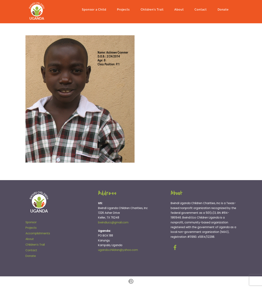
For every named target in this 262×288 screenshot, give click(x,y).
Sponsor (31, 222)
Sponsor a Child (94, 9)
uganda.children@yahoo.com (118, 250)
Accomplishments (37, 233)
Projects (123, 9)
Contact (200, 9)
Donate (223, 9)
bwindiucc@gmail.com (113, 222)
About (179, 9)
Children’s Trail (152, 9)
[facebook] (176, 247)
